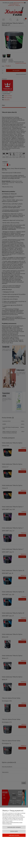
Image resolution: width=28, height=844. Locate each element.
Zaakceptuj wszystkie (14, 835)
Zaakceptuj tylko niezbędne (14, 827)
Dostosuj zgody (14, 831)
